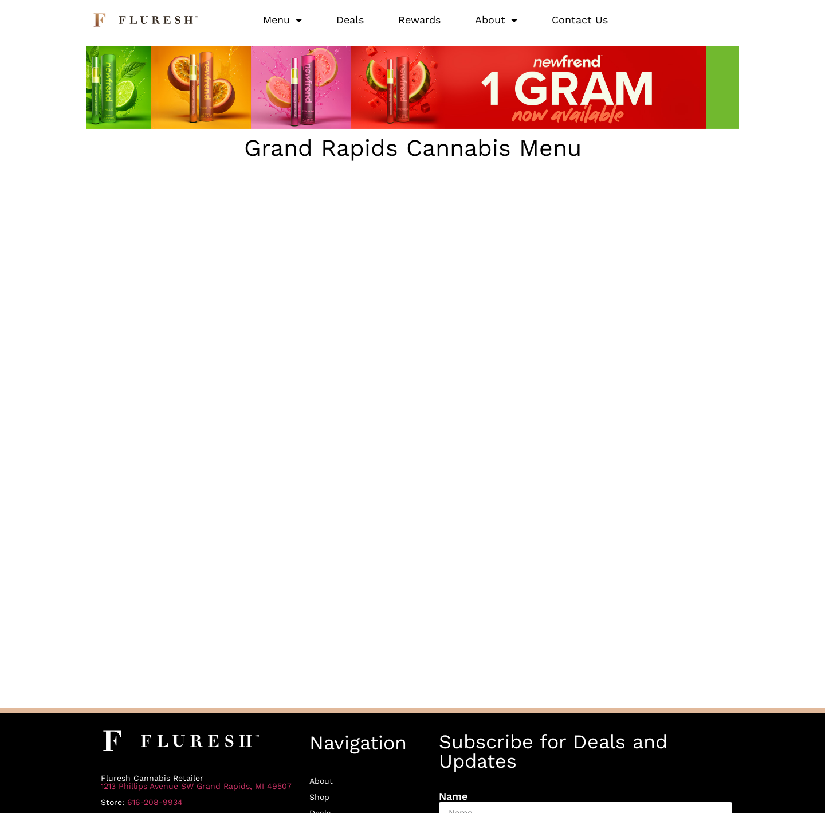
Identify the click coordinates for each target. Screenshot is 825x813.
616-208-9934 (155, 802)
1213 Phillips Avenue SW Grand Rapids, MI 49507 (196, 786)
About (496, 20)
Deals (350, 20)
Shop (319, 797)
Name (453, 796)
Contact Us (580, 20)
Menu (282, 20)
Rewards (419, 20)
